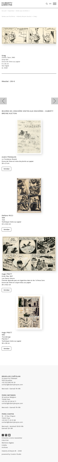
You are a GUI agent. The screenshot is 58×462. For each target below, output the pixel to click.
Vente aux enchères (22, 11)
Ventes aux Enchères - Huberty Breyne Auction (17, 16)
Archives (5, 447)
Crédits (4, 445)
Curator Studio (16, 454)
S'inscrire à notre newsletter (12, 438)
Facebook (3, 435)
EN (50, 4)
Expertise (11, 11)
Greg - (35, 16)
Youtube (9, 435)
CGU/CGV (5, 440)
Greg (4, 55)
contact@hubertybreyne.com (12, 384)
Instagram (6, 435)
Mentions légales (8, 443)
